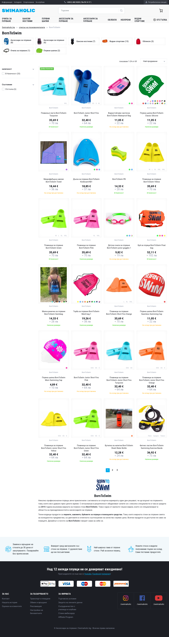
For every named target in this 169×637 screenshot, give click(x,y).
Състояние (18, 84)
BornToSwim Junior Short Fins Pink (86, 378)
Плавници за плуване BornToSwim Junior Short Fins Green (86, 448)
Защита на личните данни (70, 602)
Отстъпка (160, 19)
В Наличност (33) (12, 74)
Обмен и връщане (38, 602)
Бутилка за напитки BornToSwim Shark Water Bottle (119, 446)
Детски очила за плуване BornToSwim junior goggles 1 (119, 246)
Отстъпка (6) (10, 89)
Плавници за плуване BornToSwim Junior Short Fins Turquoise (119, 380)
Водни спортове (140, 19)
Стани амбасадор (66, 613)
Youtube (87, 574)
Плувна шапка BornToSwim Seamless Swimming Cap (151, 312)
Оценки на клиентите (12, 606)
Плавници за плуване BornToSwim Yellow (151, 180)
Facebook (96, 574)
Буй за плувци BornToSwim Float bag (152, 246)
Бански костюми (27, 19)
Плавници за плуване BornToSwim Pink (86, 246)
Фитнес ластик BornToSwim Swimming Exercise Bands (152, 446)
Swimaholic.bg (8, 27)
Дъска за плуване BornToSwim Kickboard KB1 (86, 180)
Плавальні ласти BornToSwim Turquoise (53, 114)
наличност (18, 69)
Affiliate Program (65, 617)
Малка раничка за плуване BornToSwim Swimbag (53, 312)
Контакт (6, 598)
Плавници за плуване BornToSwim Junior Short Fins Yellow (53, 448)
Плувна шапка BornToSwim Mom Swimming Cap (53, 378)
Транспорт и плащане (40, 598)
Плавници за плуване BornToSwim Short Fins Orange (119, 312)
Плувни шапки (46, 19)
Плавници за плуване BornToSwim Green (53, 246)
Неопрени (126, 20)
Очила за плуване (7, 19)
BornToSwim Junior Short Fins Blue (86, 114)
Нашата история (9, 602)
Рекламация (36, 606)
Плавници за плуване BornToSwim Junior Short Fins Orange (151, 380)
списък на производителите (32, 27)
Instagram (105, 574)
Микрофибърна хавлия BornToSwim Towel (54, 180)
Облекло (112, 20)
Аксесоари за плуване (66, 19)
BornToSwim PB (119, 179)
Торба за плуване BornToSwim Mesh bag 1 (86, 312)
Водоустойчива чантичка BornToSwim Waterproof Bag (119, 114)
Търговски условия (67, 598)
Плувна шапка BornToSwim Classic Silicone (151, 114)
